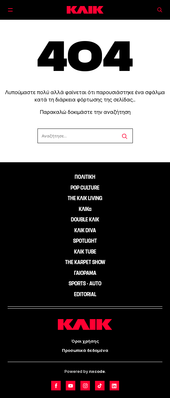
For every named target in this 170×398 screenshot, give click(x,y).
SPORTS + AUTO (85, 283)
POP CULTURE (85, 187)
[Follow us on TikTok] (100, 385)
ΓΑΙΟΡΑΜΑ (85, 272)
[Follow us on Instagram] (85, 385)
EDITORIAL (85, 294)
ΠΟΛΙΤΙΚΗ (85, 176)
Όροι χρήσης (85, 341)
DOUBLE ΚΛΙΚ (85, 219)
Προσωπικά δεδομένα (85, 350)
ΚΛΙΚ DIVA (85, 230)
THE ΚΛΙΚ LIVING (85, 198)
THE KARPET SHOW (85, 262)
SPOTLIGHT (85, 240)
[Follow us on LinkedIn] (114, 385)
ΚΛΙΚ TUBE (85, 251)
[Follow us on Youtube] (70, 385)
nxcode (97, 371)
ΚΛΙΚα (85, 209)
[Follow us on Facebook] (56, 385)
